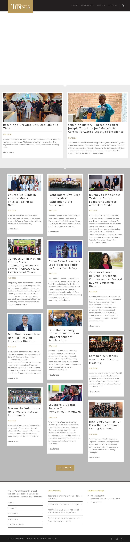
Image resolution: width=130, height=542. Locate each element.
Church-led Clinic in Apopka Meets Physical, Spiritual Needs (22, 200)
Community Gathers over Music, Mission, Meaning (103, 359)
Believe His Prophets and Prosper (63, 504)
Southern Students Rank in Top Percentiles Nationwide (65, 408)
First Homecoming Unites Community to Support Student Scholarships (63, 335)
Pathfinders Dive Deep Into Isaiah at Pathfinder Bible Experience (64, 200)
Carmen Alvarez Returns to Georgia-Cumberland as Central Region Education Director (105, 279)
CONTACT (101, 5)
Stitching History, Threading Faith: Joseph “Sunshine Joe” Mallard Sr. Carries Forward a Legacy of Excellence (96, 128)
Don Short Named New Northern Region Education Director (24, 337)
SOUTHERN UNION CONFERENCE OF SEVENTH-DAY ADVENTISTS (33, 538)
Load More (65, 468)
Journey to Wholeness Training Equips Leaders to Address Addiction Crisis (104, 200)
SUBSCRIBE (13, 519)
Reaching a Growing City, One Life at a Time (64, 497)
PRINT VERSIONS (87, 5)
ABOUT (11, 502)
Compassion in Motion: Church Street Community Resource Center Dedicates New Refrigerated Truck (24, 265)
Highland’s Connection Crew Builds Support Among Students (105, 425)
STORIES (75, 5)
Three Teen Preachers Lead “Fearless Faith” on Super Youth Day (64, 265)
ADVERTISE (112, 5)
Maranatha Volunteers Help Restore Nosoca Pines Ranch (24, 411)
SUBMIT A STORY (16, 524)
